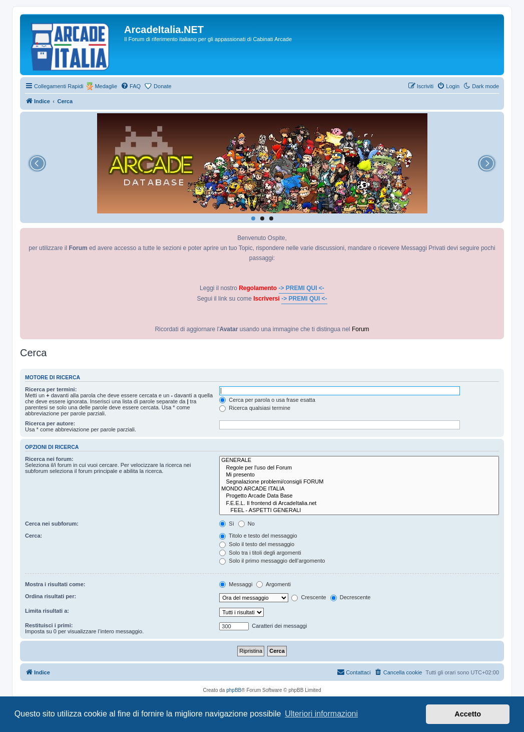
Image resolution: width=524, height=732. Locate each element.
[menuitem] (131, 86)
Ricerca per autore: (50, 423)
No (246, 524)
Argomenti (273, 584)
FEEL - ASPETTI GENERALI (359, 510)
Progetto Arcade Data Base (359, 496)
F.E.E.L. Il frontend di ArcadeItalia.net (359, 503)
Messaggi (235, 584)
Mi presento (359, 474)
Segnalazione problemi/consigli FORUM (359, 481)
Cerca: (33, 536)
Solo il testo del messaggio (256, 544)
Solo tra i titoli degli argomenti (260, 553)
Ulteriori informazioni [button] (321, 713)
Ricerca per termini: (51, 389)
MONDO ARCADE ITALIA (359, 489)
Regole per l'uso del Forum (359, 467)
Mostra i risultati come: (55, 584)
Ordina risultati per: (50, 596)
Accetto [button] (467, 714)
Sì (226, 524)
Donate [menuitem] (162, 86)
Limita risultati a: (47, 611)
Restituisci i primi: (49, 625)
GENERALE (359, 460)
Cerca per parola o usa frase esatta (267, 400)
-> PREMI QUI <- (301, 288)
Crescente (308, 597)
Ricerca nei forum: (49, 459)
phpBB (233, 690)
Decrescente (350, 597)
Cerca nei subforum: (52, 524)
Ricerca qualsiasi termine (254, 408)
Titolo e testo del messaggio (258, 536)
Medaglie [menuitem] (106, 86)
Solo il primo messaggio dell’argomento (272, 561)
